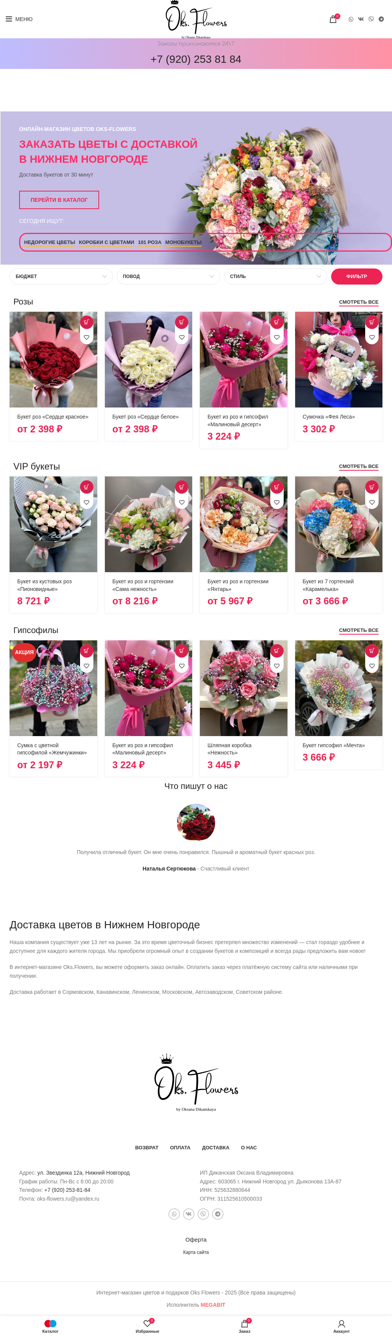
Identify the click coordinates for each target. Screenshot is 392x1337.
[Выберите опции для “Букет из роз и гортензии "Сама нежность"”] (181, 487)
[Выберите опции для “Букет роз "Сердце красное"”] (86, 322)
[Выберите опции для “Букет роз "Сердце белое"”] (181, 322)
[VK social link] (361, 19)
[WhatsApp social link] (351, 19)
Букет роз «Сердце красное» (52, 417)
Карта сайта (196, 1252)
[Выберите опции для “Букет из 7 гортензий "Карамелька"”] (372, 487)
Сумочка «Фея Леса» (329, 417)
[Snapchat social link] (371, 19)
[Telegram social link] (381, 19)
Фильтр (356, 276)
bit (213, 1305)
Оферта (195, 1239)
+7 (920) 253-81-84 (67, 1190)
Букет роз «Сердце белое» (146, 417)
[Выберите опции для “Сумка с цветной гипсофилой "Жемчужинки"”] (86, 651)
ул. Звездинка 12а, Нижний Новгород (84, 1173)
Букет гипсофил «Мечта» (334, 745)
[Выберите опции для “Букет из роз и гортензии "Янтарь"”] (277, 487)
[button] (277, 322)
